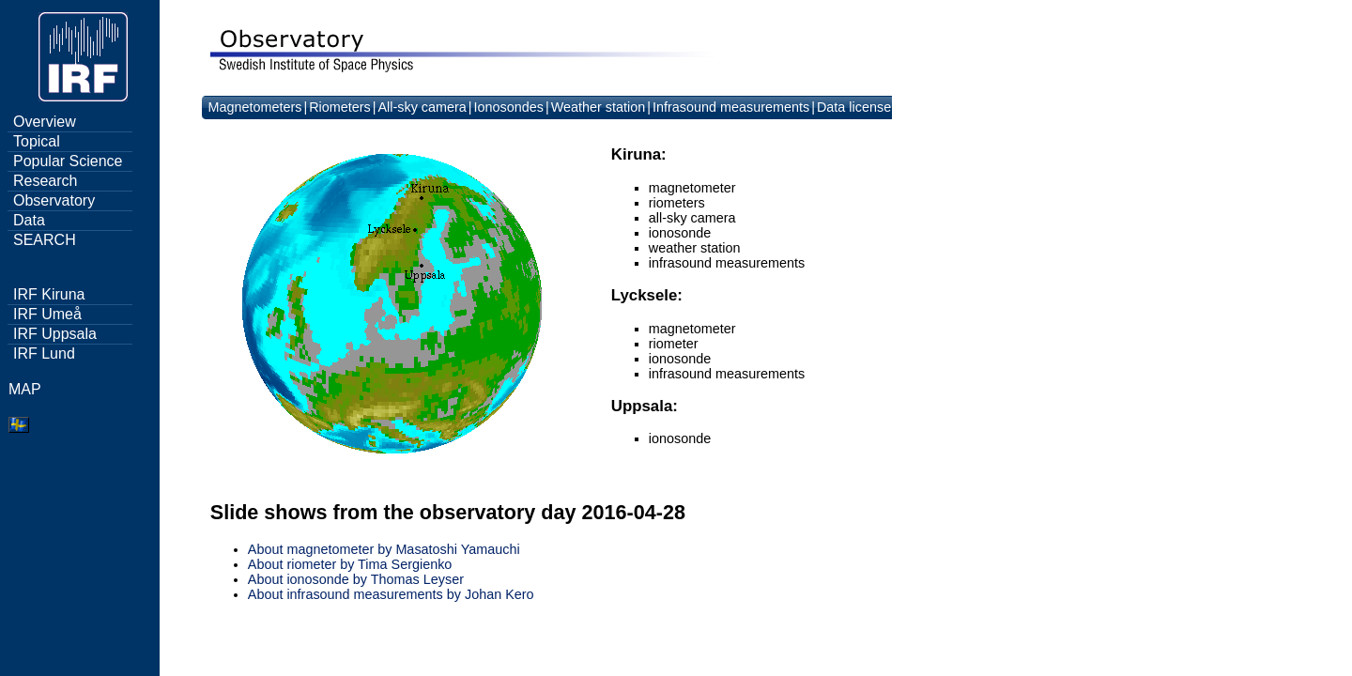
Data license (854, 107)
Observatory (54, 200)
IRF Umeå (47, 314)
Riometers (340, 107)
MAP (24, 389)
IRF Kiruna (48, 294)
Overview (44, 122)
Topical (36, 141)
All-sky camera (421, 107)
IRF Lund (44, 353)
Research (45, 181)
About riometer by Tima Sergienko (350, 564)
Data (29, 220)
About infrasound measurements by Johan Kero (391, 594)
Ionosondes (509, 107)
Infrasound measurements (731, 107)
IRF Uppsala (55, 334)
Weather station (598, 107)
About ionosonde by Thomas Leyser (356, 579)
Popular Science (68, 161)
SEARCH (44, 240)
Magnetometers (254, 107)
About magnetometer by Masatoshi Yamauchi (384, 549)
